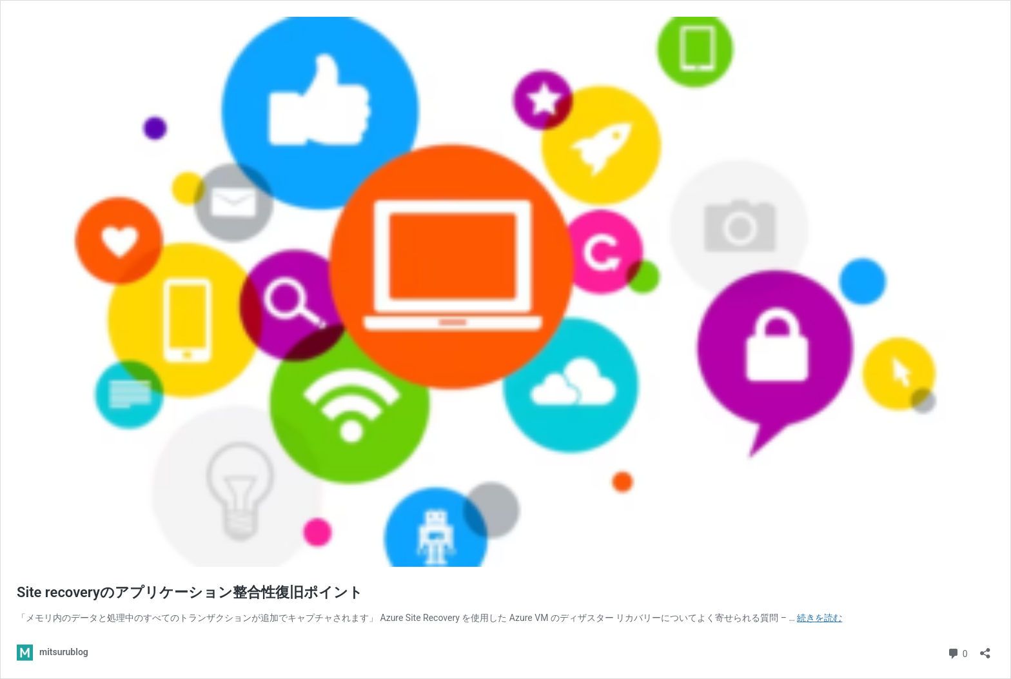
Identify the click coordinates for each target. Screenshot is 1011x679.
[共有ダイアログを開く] (985, 649)
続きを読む (819, 618)
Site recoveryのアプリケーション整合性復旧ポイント (190, 592)
